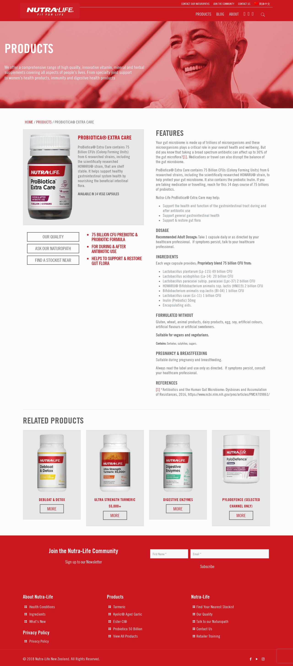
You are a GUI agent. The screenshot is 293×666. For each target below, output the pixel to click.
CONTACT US (244, 4)
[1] (185, 157)
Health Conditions (42, 607)
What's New (37, 621)
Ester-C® (120, 621)
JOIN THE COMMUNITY (223, 4)
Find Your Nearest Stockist (215, 607)
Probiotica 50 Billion (127, 629)
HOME (29, 122)
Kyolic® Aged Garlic (127, 614)
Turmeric (119, 607)
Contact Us (204, 629)
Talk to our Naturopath (212, 621)
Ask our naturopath (53, 248)
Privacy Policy (39, 641)
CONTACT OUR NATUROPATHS (195, 4)
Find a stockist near (53, 260)
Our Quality (53, 237)
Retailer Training (208, 636)
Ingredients (37, 614)
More (52, 509)
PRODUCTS (44, 122)
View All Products (125, 636)
